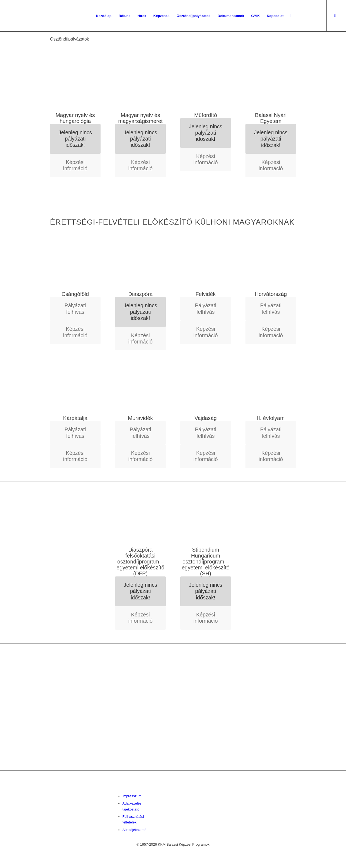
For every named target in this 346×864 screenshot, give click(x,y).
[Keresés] (291, 16)
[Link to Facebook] (335, 16)
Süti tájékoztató (134, 830)
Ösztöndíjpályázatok (69, 39)
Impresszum (132, 796)
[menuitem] (103, 16)
